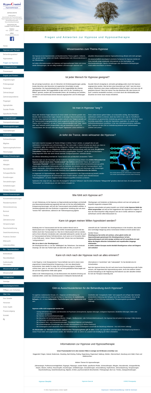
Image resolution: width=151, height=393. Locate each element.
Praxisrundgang (9, 311)
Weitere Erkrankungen (11, 156)
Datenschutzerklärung (117, 390)
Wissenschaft (8, 273)
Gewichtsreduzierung (11, 232)
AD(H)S (6, 160)
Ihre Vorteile (7, 298)
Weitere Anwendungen (11, 194)
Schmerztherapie (9, 139)
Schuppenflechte (9, 173)
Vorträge (6, 281)
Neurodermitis (8, 169)
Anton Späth (7, 307)
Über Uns (6, 294)
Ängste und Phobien (10, 75)
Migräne (6, 143)
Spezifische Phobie (10, 114)
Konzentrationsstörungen (12, 198)
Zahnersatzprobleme (10, 97)
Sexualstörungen (9, 182)
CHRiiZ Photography (130, 381)
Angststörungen (9, 80)
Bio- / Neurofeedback (11, 249)
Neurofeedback (8, 258)
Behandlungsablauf (10, 54)
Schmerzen (7, 135)
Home (5, 46)
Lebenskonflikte (9, 245)
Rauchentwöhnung (10, 228)
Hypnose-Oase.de (87, 381)
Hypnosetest (7, 58)
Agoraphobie (8, 105)
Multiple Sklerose (9, 190)
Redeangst (7, 88)
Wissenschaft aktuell (10, 269)
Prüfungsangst (8, 84)
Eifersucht (6, 241)
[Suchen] (4, 319)
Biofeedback (7, 254)
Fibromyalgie (8, 152)
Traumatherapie (9, 131)
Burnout (6, 211)
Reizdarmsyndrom (10, 203)
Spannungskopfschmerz (12, 148)
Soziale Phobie (8, 109)
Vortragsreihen (8, 277)
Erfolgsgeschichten (10, 67)
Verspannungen (9, 224)
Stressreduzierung (10, 207)
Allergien (6, 164)
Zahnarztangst (8, 92)
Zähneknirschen (9, 220)
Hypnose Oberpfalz (45, 381)
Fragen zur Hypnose (10, 63)
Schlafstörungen (9, 186)
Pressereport (8, 71)
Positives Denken (9, 237)
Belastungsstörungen (11, 126)
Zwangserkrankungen (11, 122)
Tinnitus (6, 215)
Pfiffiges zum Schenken (11, 290)
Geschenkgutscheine (11, 286)
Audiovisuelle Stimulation (8, 263)
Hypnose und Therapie (11, 50)
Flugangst (6, 101)
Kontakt (6, 315)
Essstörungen (8, 177)
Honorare (6, 303)
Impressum (105, 390)
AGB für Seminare (131, 390)
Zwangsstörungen (9, 118)
